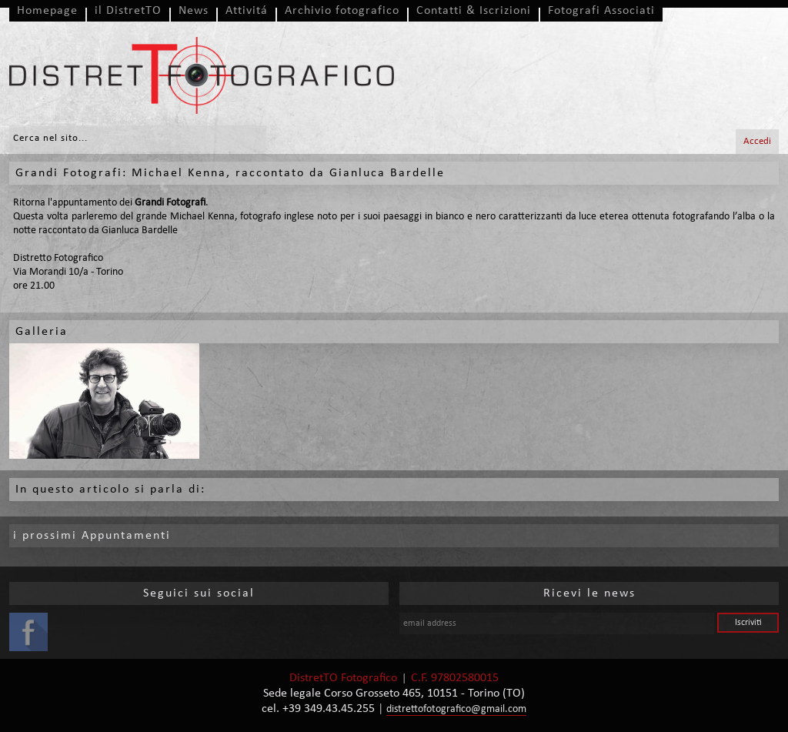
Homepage (47, 11)
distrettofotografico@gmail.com (456, 709)
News (194, 11)
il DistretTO (128, 11)
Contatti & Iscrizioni (473, 11)
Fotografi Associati (601, 11)
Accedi (757, 141)
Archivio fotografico (342, 11)
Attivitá (246, 11)
